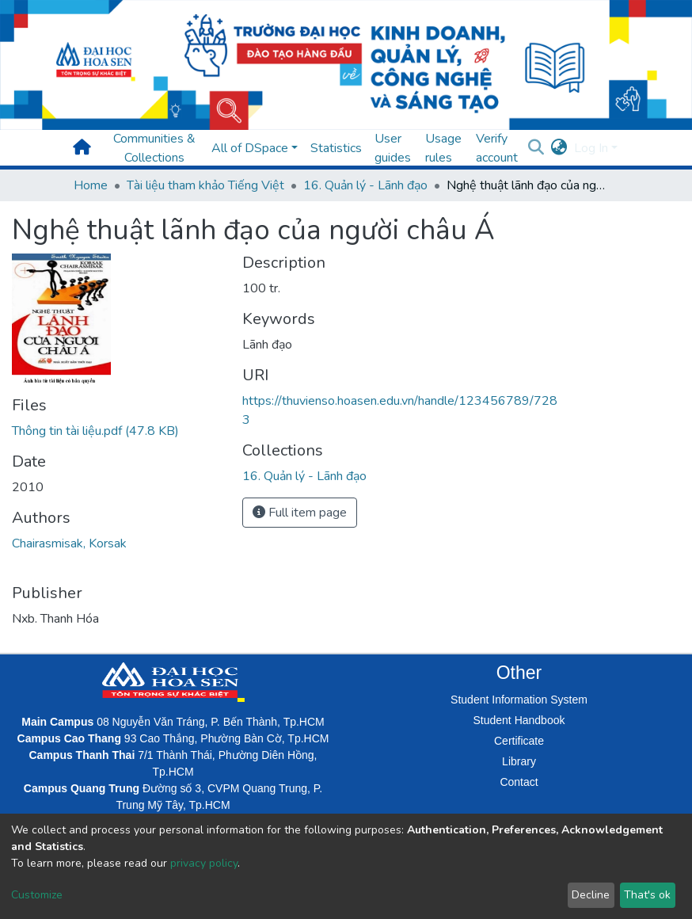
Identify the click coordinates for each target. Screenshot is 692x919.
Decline (591, 894)
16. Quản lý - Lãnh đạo (365, 185)
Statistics (336, 148)
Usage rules (443, 148)
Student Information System (519, 699)
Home (91, 185)
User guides (393, 148)
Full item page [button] (300, 512)
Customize (37, 894)
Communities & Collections (154, 148)
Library (519, 761)
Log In (591, 148)
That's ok (647, 894)
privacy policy (204, 863)
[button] (559, 148)
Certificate (519, 740)
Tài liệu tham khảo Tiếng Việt (205, 185)
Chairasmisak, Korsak (69, 543)
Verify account (497, 148)
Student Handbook (519, 720)
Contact (519, 782)
